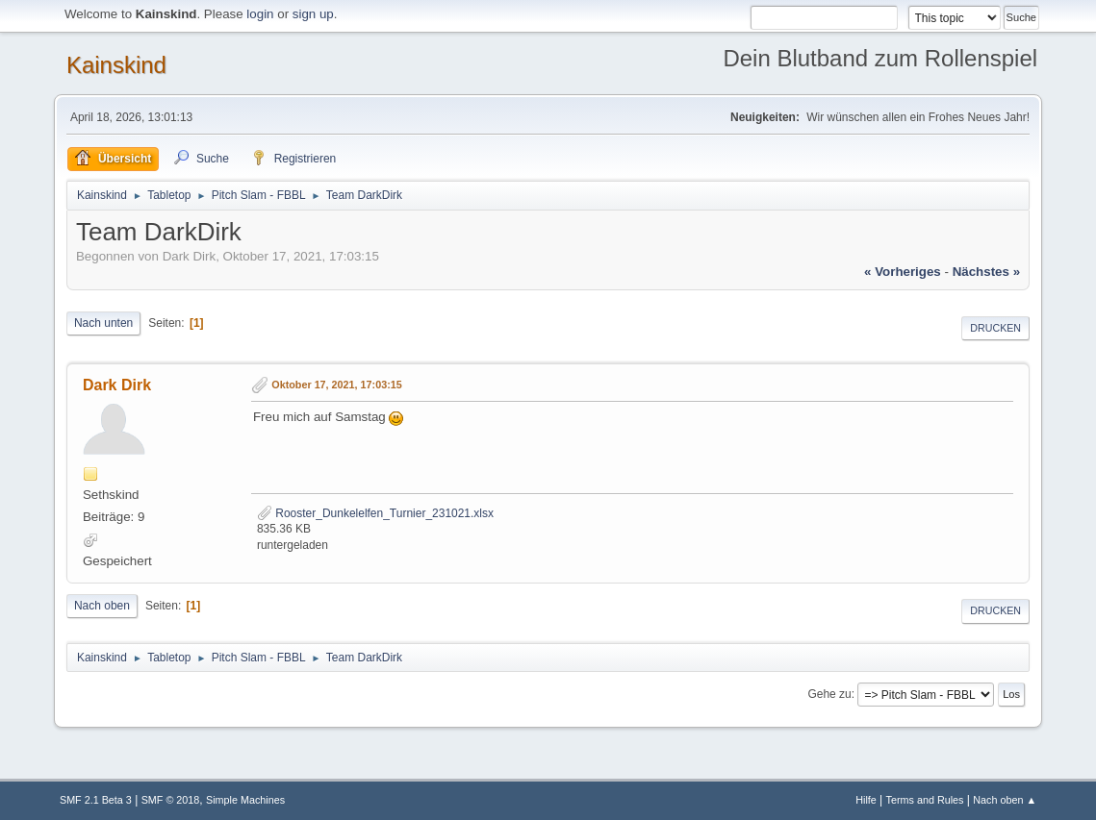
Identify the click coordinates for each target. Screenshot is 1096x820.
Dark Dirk (117, 385)
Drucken (995, 328)
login (259, 14)
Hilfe (866, 800)
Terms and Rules (925, 800)
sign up (313, 14)
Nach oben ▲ (1004, 800)
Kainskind (116, 65)
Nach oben (102, 605)
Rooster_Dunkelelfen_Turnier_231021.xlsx (375, 513)
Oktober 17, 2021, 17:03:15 (336, 385)
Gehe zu (829, 694)
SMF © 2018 (170, 800)
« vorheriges (902, 271)
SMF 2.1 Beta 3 (96, 800)
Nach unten (103, 323)
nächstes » (986, 271)
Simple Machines (245, 800)
